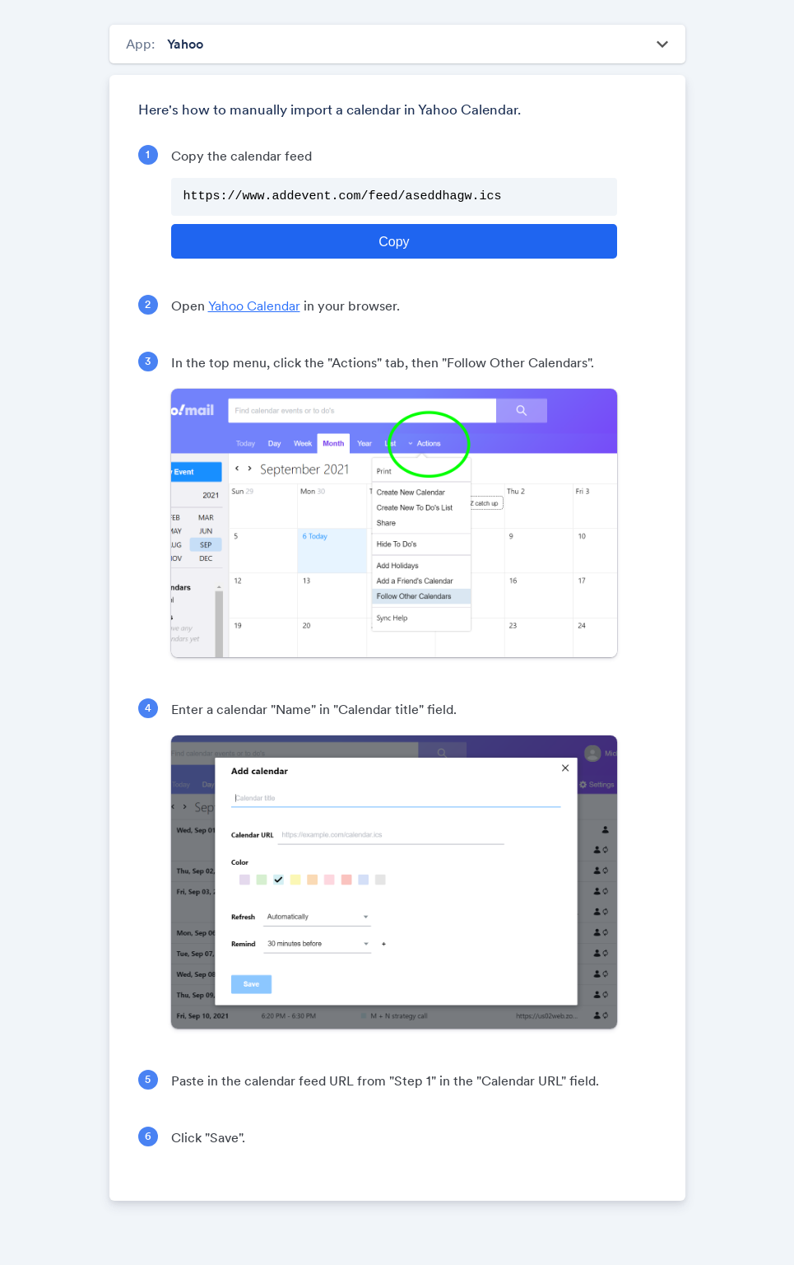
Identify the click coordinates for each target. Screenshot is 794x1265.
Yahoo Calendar (254, 305)
